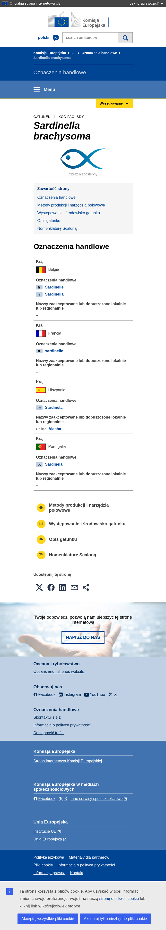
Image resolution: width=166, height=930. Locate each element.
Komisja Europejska (50, 53)
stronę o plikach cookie (119, 899)
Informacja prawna (50, 873)
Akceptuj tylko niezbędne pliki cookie (115, 919)
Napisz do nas (83, 637)
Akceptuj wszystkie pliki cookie (47, 919)
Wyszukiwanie (125, 38)
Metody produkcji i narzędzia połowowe (71, 205)
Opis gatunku (48, 221)
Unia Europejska (48, 839)
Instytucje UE (45, 831)
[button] (39, 587)
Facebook (44, 799)
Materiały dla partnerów (89, 857)
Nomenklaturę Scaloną (57, 228)
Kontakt (76, 873)
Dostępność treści (49, 733)
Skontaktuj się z (47, 717)
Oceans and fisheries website (59, 671)
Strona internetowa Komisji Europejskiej (68, 761)
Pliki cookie (43, 865)
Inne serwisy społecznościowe (96, 799)
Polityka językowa (49, 857)
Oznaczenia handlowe (99, 53)
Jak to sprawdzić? (147, 3)
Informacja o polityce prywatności (62, 725)
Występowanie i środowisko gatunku (68, 213)
